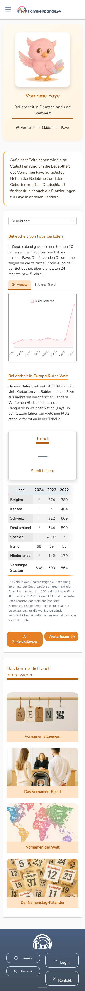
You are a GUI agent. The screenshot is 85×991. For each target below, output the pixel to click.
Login (62, 962)
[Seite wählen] (42, 221)
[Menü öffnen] (8, 10)
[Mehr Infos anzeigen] (42, 987)
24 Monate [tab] (19, 284)
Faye (65, 127)
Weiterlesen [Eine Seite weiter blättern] (61, 636)
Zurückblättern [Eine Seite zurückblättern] (24, 639)
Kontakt (62, 980)
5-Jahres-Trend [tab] (45, 284)
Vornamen (29, 127)
